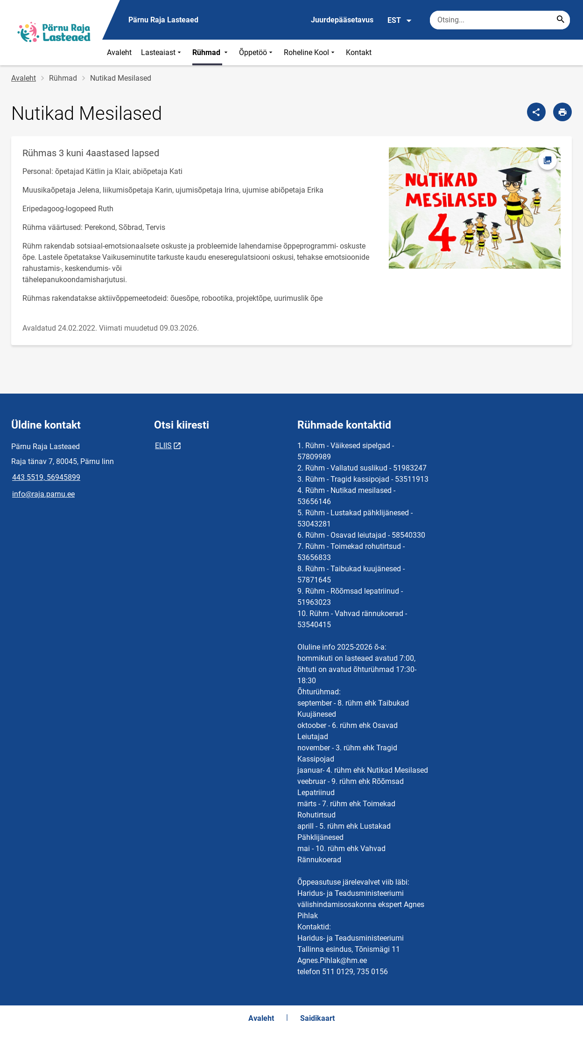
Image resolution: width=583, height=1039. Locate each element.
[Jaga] (536, 112)
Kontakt (359, 52)
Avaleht (119, 52)
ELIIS (163, 445)
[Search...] (561, 20)
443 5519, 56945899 (46, 477)
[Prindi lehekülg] (562, 112)
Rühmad (211, 52)
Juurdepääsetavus (342, 19)
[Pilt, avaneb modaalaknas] (475, 208)
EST (399, 20)
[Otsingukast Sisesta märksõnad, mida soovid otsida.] (500, 20)
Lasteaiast (162, 52)
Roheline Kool (310, 52)
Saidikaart (317, 1018)
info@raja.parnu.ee (43, 494)
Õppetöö (256, 52)
